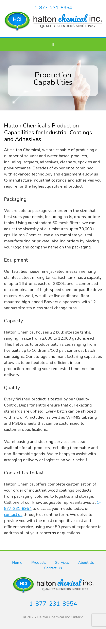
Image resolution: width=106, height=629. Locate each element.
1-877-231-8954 (53, 7)
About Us (86, 562)
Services (62, 562)
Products (38, 562)
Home (17, 562)
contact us (13, 514)
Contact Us (53, 568)
